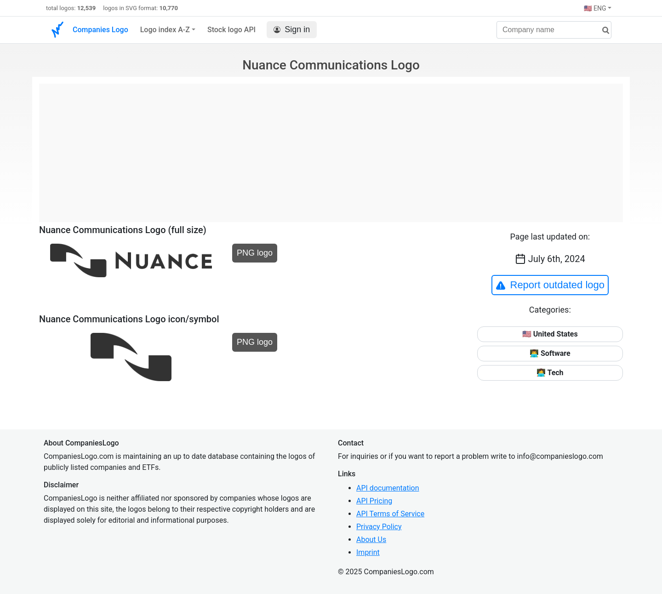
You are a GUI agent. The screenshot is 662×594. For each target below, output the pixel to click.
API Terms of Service (390, 513)
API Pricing (374, 501)
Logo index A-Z (165, 29)
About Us (371, 539)
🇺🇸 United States (550, 334)
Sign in (292, 29)
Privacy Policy (379, 526)
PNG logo (255, 252)
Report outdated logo (550, 285)
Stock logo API (231, 29)
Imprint (368, 552)
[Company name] (553, 30)
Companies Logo (100, 29)
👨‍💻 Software (550, 353)
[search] (602, 30)
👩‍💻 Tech (550, 372)
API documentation (387, 488)
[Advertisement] (331, 148)
